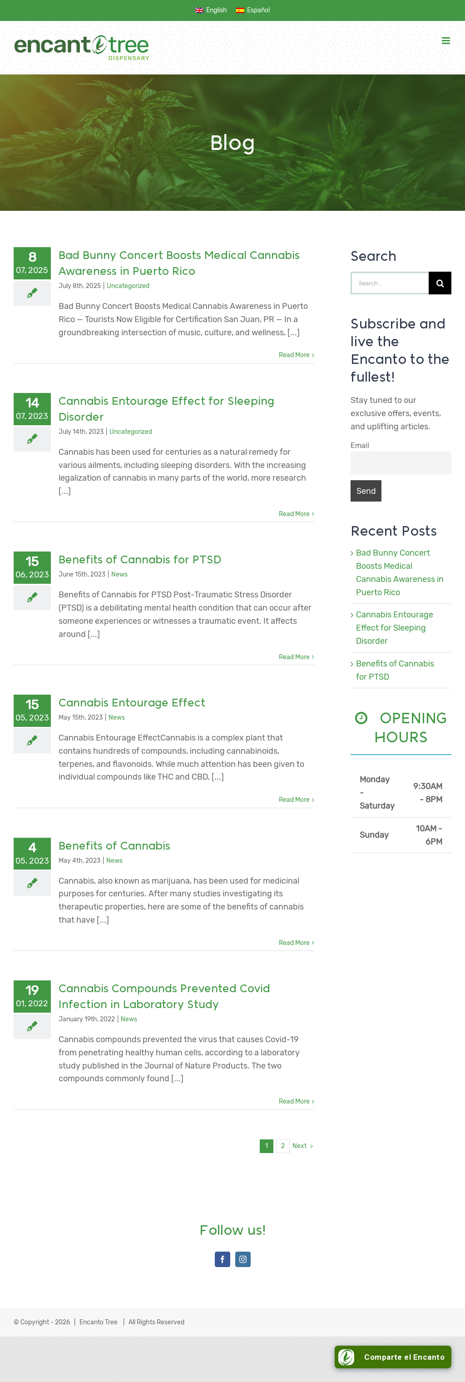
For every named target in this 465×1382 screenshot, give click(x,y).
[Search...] (390, 283)
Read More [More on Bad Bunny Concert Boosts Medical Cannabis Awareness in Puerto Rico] (294, 355)
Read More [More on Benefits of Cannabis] (294, 943)
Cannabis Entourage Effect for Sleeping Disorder (394, 628)
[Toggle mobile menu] (446, 40)
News (119, 574)
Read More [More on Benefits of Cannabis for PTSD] (294, 657)
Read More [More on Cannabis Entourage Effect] (294, 800)
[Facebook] (222, 1259)
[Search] (440, 283)
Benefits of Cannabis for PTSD (140, 559)
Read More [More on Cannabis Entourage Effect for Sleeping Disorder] (294, 514)
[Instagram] (243, 1259)
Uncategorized (128, 286)
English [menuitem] (216, 10)
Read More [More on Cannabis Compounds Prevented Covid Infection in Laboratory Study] (294, 1101)
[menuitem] (211, 10)
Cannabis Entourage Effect (132, 702)
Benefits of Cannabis (114, 845)
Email (360, 445)
